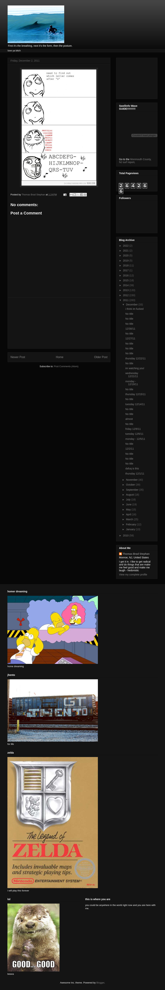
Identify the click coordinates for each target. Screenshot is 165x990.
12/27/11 (130, 338)
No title (129, 313)
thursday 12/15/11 (135, 394)
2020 (126, 255)
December (132, 304)
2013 (126, 290)
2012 (126, 295)
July (128, 499)
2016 (126, 275)
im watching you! (134, 368)
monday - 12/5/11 (135, 438)
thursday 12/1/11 (134, 473)
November (132, 479)
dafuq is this (132, 468)
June (129, 504)
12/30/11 (130, 328)
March (130, 519)
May (128, 509)
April (129, 514)
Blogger (100, 982)
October (131, 484)
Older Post (100, 357)
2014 (126, 285)
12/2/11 (129, 448)
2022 (126, 245)
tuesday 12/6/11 (134, 433)
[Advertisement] (59, 323)
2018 (126, 265)
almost (129, 418)
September (132, 489)
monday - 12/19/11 (131, 383)
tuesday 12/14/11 (135, 404)
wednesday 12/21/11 (131, 375)
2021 (126, 250)
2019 (126, 260)
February (131, 524)
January (131, 529)
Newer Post (17, 357)
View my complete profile (133, 574)
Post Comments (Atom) (66, 366)
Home (60, 357)
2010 (126, 535)
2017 (126, 270)
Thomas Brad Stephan (136, 553)
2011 (126, 300)
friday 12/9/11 (133, 428)
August (130, 494)
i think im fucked (134, 308)
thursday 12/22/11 (135, 358)
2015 (126, 280)
